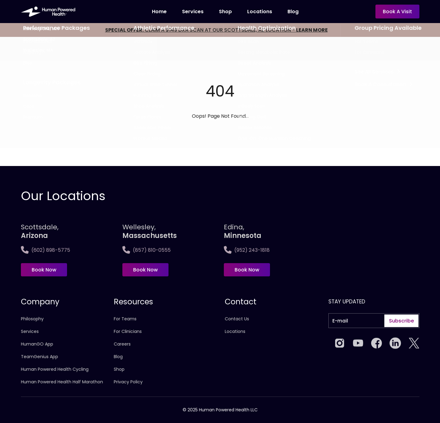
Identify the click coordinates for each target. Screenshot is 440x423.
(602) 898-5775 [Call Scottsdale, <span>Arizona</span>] (45, 250)
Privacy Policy (128, 382)
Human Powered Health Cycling (55, 369)
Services (193, 11)
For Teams (125, 319)
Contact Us (237, 319)
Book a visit (397, 11)
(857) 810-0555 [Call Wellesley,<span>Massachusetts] (146, 250)
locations (259, 11)
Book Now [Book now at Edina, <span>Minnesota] (247, 269)
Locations (235, 331)
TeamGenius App (39, 357)
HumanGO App (37, 344)
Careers (122, 344)
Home (159, 11)
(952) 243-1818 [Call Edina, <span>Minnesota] (247, 250)
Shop (225, 11)
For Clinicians (128, 331)
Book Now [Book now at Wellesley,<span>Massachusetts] (145, 269)
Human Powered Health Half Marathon (62, 382)
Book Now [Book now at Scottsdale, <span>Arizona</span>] (44, 269)
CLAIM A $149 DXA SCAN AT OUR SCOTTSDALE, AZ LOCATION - (216, 30)
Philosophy (32, 319)
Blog (293, 11)
